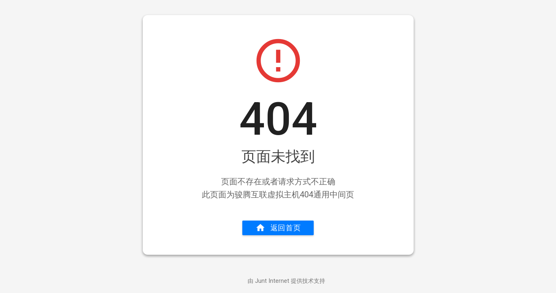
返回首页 (278, 228)
